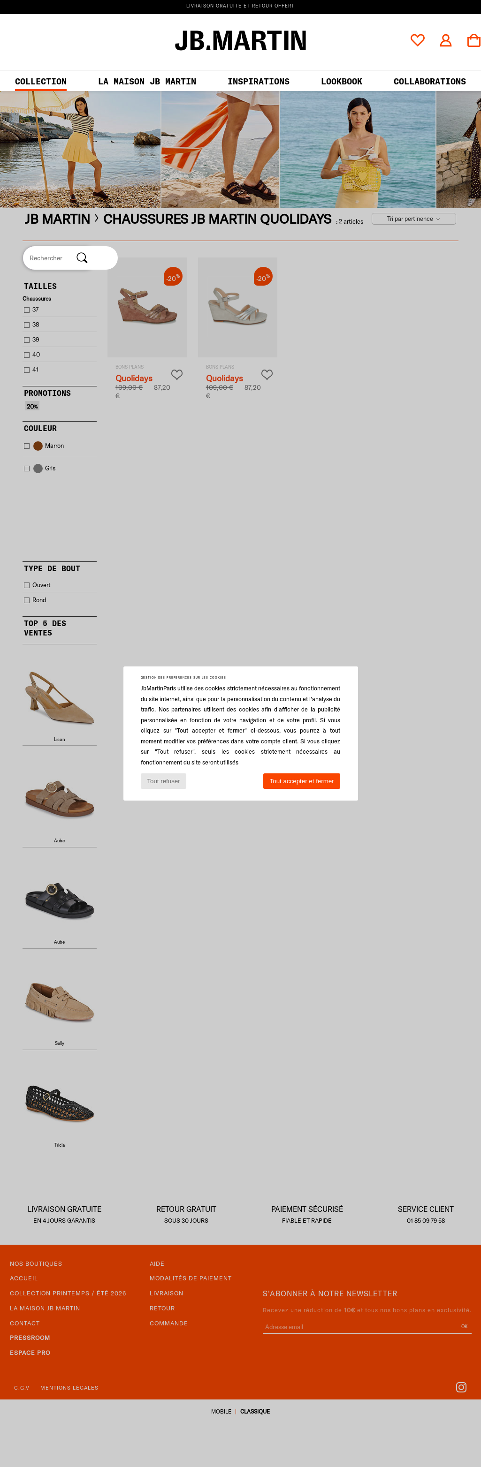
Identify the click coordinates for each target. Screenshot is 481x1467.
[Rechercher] (82, 258)
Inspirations (259, 81)
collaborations (430, 81)
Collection (41, 81)
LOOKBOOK (341, 81)
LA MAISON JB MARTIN (147, 81)
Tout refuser (163, 781)
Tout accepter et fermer (302, 781)
